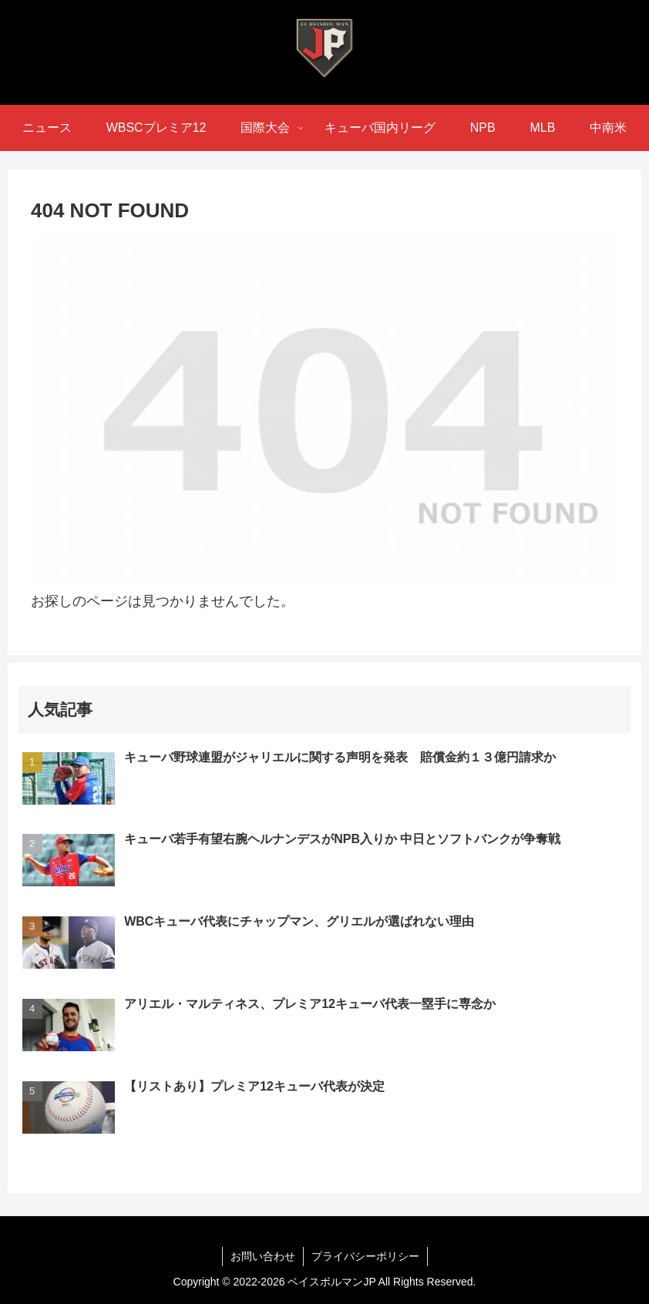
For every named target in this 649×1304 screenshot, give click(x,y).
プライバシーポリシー (365, 1256)
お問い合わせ (262, 1256)
